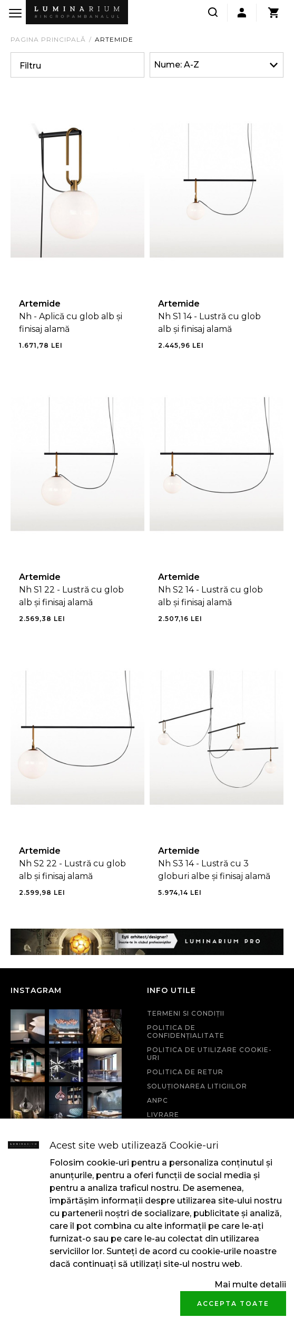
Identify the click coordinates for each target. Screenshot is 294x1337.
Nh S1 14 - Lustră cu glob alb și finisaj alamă (209, 322)
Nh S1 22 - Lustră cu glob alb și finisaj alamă (71, 596)
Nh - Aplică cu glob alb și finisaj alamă (70, 322)
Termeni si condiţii (185, 1013)
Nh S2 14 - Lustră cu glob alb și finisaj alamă (210, 596)
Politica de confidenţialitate (185, 1031)
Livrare (163, 1115)
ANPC (157, 1100)
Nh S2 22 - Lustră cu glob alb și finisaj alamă (72, 869)
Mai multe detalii (250, 1284)
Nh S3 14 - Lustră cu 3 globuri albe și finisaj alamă (214, 869)
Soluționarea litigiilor (197, 1086)
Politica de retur (185, 1072)
